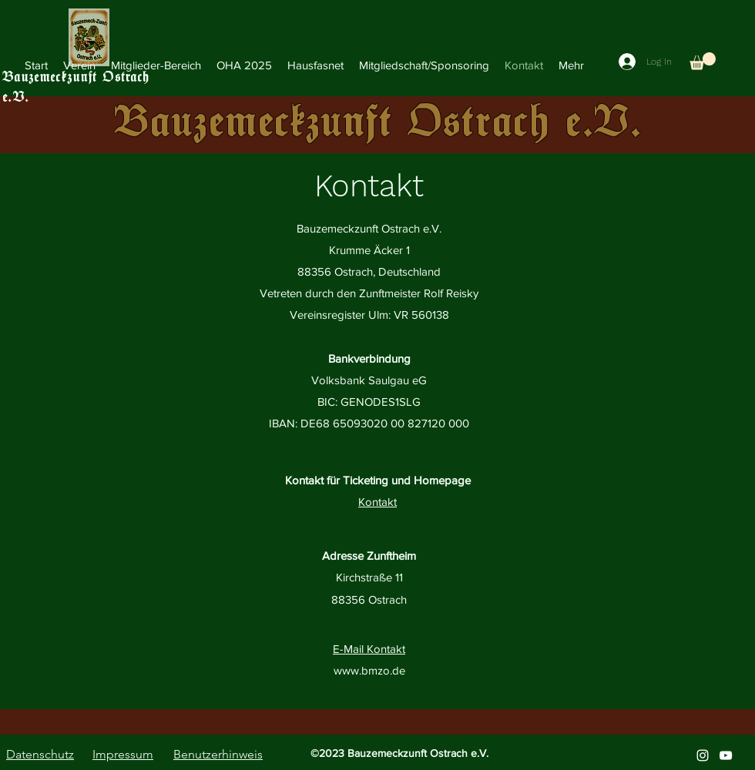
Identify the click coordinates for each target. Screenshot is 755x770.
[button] (156, 65)
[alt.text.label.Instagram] (702, 755)
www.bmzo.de (369, 670)
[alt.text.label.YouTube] (725, 755)
